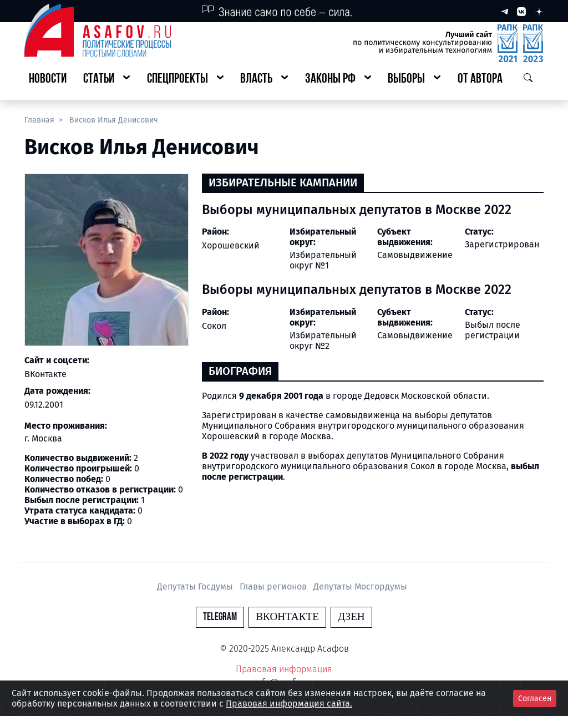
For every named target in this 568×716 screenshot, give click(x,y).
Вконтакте (287, 617)
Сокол (214, 326)
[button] (106, 80)
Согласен (534, 698)
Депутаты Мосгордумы (360, 586)
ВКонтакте (45, 374)
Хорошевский (231, 245)
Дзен (351, 617)
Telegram (220, 617)
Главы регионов (274, 586)
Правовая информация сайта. (289, 703)
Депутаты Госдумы (196, 586)
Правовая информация (284, 669)
